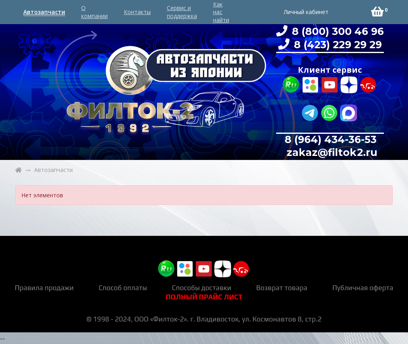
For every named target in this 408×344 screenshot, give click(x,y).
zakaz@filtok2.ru (330, 152)
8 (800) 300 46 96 (336, 31)
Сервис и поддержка (182, 12)
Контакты (137, 12)
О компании (94, 12)
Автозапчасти (44, 12)
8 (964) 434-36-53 (331, 139)
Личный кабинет (306, 12)
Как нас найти (221, 12)
